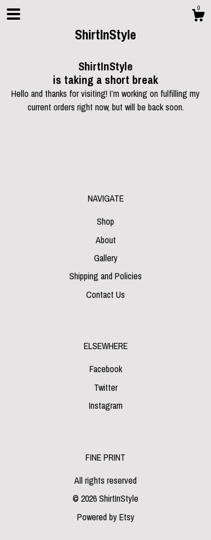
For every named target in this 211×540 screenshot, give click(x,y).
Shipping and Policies (105, 276)
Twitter (106, 387)
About (106, 240)
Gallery (106, 258)
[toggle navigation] (13, 14)
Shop (105, 221)
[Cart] (198, 16)
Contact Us (105, 294)
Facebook (105, 369)
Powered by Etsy (105, 517)
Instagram (106, 405)
